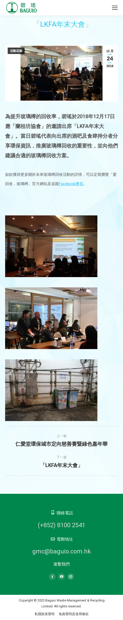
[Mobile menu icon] (115, 8)
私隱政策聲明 (45, 614)
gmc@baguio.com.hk (61, 551)
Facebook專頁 (71, 183)
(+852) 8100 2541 (61, 525)
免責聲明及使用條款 (74, 614)
